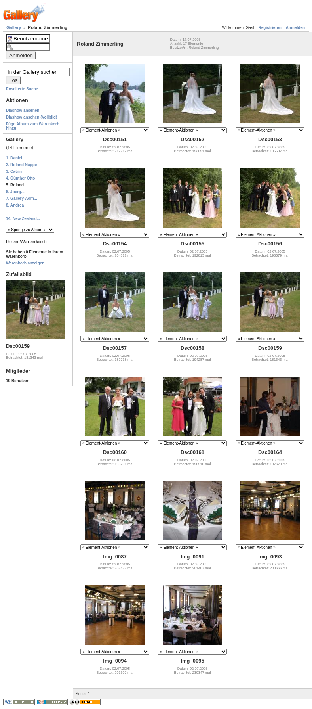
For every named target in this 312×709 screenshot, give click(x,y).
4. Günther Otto (20, 178)
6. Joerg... (15, 192)
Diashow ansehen (22, 110)
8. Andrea (15, 205)
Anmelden (295, 27)
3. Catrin (14, 171)
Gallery (14, 27)
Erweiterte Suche (22, 89)
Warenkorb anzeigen (25, 263)
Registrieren (270, 27)
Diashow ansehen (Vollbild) (31, 117)
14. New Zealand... (23, 219)
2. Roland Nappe (21, 165)
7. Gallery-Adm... (21, 198)
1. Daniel (14, 158)
